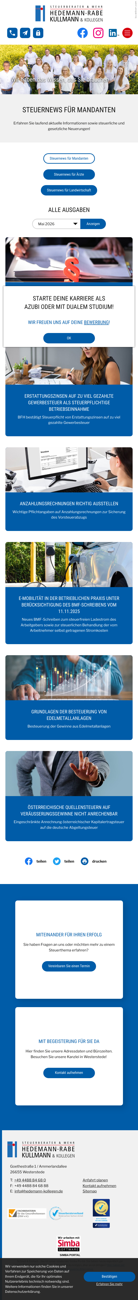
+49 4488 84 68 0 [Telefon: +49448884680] (30, 1180)
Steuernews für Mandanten (69, 158)
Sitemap (90, 1191)
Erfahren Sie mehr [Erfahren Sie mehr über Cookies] (109, 1284)
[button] (12, 33)
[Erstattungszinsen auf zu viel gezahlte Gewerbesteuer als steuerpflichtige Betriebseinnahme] (69, 388)
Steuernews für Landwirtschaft (69, 190)
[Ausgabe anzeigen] (93, 224)
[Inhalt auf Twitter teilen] (67, 861)
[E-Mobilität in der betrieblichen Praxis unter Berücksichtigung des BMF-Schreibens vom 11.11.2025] (69, 593)
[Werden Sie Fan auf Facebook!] (82, 33)
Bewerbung (96, 322)
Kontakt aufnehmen (99, 1185)
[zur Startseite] (69, 13)
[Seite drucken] (97, 861)
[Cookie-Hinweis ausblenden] (109, 1277)
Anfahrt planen (95, 1180)
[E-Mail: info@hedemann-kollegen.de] (25, 33)
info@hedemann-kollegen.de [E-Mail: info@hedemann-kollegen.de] (39, 1191)
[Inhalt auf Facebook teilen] (39, 861)
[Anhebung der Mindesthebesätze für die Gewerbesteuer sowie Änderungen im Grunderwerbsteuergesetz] (69, 282)
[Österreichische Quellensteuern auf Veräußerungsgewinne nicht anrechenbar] (69, 796)
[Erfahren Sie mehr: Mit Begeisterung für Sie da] (69, 1073)
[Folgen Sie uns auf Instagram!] (98, 33)
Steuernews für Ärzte (69, 174)
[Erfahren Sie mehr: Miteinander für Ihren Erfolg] (69, 966)
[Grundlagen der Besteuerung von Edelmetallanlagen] (69, 697)
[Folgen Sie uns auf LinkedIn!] (114, 33)
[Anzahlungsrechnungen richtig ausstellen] (69, 489)
